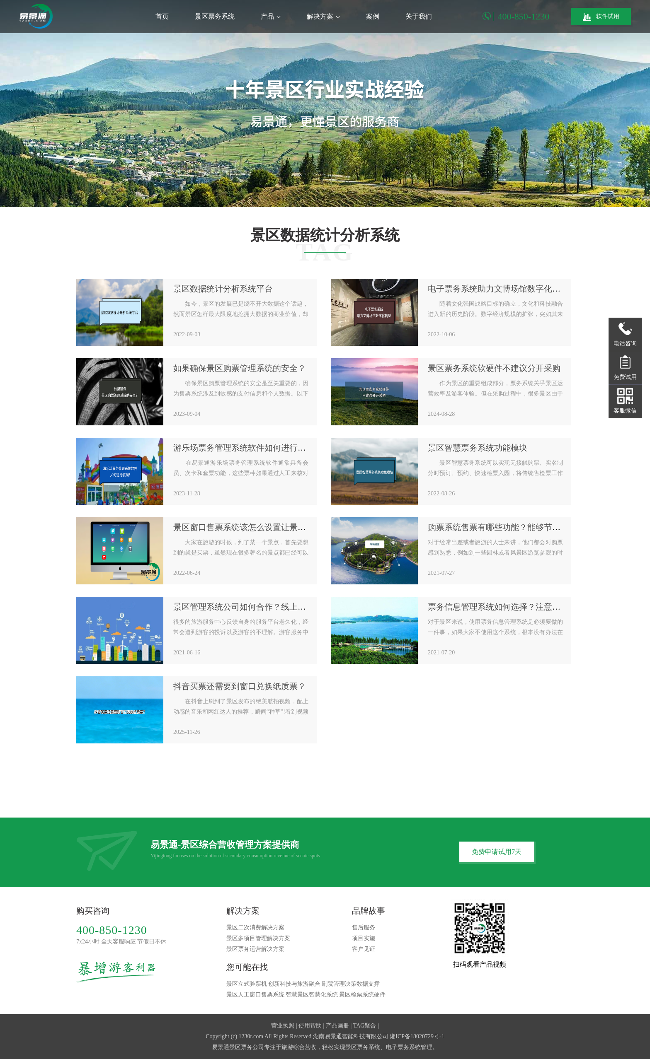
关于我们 (418, 16)
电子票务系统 (403, 1047)
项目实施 (363, 938)
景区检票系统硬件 (362, 994)
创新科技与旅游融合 (294, 984)
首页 (162, 16)
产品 (271, 16)
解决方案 (323, 16)
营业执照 (282, 1026)
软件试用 (601, 17)
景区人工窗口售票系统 (255, 994)
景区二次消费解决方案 (255, 927)
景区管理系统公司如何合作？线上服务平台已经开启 (268, 606)
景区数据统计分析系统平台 (223, 288)
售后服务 (363, 927)
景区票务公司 (246, 1047)
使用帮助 (310, 1026)
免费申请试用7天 (496, 851)
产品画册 (337, 1026)
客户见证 (363, 949)
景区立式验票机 (246, 984)
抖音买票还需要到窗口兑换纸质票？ (239, 686)
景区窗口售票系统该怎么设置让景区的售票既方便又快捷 (277, 527)
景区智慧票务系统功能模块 (477, 447)
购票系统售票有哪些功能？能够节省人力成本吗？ (519, 527)
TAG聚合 (364, 1026)
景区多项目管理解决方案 (258, 938)
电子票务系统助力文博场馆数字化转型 (498, 288)
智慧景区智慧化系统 (312, 994)
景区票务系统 (215, 16)
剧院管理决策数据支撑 (351, 984)
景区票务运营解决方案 (255, 949)
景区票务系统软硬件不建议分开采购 (494, 368)
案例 (372, 16)
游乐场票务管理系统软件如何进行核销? (245, 447)
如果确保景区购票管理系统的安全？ (239, 368)
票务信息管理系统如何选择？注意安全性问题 (511, 606)
